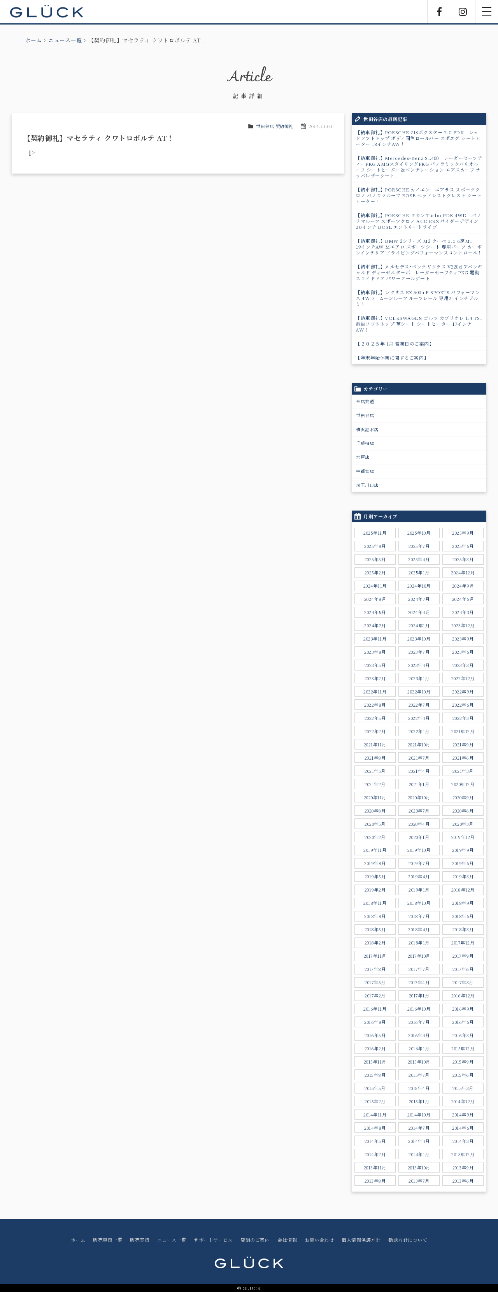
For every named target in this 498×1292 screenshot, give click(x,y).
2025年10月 (418, 533)
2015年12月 (462, 1048)
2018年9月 (463, 903)
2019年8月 (375, 863)
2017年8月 (375, 969)
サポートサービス (213, 1239)
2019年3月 (463, 876)
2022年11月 (374, 691)
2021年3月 (462, 771)
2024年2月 (375, 625)
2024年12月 (463, 572)
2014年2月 (375, 1154)
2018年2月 (375, 942)
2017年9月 (463, 956)
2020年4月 (419, 824)
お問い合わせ (319, 1239)
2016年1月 (419, 1048)
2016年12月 (463, 995)
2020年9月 (463, 797)
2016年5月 (375, 1035)
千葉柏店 (365, 443)
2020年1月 (419, 837)
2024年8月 (375, 599)
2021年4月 (419, 771)
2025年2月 (375, 572)
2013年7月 (419, 1181)
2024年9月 (463, 586)
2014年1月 (419, 1154)
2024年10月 (419, 586)
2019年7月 (419, 863)
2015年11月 (375, 1062)
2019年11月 (374, 850)
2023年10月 (418, 638)
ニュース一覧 (65, 40)
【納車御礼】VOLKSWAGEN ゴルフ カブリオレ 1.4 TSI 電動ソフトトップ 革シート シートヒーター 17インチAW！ (421, 323)
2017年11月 (375, 956)
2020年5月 (375, 824)
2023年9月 (463, 638)
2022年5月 (375, 718)
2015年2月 (375, 1101)
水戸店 (363, 457)
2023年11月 (374, 638)
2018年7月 (419, 916)
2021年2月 (375, 784)
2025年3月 (463, 559)
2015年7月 (419, 1075)
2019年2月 (375, 889)
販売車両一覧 (107, 1239)
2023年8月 (375, 652)
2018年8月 (375, 916)
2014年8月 (375, 1128)
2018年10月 (418, 903)
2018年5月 (375, 929)
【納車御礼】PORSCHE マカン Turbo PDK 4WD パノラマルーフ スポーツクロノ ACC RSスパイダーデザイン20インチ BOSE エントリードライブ (418, 221)
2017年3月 (462, 982)
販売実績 (139, 1239)
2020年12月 (462, 784)
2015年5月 (375, 1088)
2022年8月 (375, 705)
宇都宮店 (365, 471)
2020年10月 (419, 797)
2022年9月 (463, 691)
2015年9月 (463, 1062)
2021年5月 (375, 771)
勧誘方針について (407, 1239)
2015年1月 (419, 1101)
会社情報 (287, 1239)
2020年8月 (375, 811)
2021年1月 (419, 784)
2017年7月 (419, 969)
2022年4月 (419, 718)
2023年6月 (463, 652)
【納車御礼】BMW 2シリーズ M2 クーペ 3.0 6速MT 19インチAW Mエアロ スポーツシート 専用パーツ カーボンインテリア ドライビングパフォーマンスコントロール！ (419, 246)
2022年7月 (419, 705)
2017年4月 (419, 982)
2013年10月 (419, 1167)
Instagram (463, 11)
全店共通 (365, 401)
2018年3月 (463, 929)
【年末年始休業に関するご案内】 (392, 357)
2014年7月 (419, 1128)
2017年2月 (375, 995)
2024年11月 (375, 586)
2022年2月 (375, 731)
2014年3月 (463, 1141)
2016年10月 (418, 1009)
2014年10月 (418, 1114)
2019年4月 (419, 876)
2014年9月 (463, 1114)
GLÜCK (46, 11)
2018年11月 (374, 903)
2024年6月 (463, 599)
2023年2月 (375, 678)
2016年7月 (419, 1022)
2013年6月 (463, 1181)
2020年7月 (419, 811)
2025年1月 (419, 572)
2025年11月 (374, 533)
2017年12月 (462, 942)
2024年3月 (463, 612)
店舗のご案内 (255, 1239)
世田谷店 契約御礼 (274, 126)
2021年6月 (463, 758)
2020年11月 (375, 797)
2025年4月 (419, 559)
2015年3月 (462, 1088)
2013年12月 (462, 1154)
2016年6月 (463, 1022)
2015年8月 (375, 1075)
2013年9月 (463, 1167)
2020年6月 (463, 811)
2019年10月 (418, 850)
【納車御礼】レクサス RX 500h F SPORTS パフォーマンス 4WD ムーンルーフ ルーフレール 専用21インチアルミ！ (418, 298)
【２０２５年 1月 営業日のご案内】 (395, 343)
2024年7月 (419, 599)
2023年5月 (375, 665)
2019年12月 (463, 837)
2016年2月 (375, 1048)
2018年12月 (463, 889)
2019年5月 (375, 876)
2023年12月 (463, 625)
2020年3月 (462, 824)
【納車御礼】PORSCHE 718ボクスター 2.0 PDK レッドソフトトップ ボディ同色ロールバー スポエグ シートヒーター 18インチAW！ (418, 138)
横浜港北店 (367, 429)
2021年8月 (375, 758)
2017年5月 (375, 982)
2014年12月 (463, 1101)
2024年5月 (375, 612)
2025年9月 (463, 533)
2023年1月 (419, 678)
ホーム (33, 40)
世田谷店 (365, 415)
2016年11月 (374, 1009)
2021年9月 (463, 744)
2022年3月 (463, 718)
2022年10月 (418, 691)
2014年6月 (463, 1128)
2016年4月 (419, 1035)
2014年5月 (375, 1141)
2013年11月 (375, 1167)
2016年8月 (375, 1022)
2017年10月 (419, 956)
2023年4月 (419, 665)
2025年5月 (375, 559)
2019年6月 (463, 863)
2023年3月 (463, 665)
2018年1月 (419, 942)
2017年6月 (463, 969)
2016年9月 (463, 1009)
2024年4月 (419, 612)
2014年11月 (374, 1114)
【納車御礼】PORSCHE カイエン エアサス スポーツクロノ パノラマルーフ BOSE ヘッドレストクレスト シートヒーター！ (419, 195)
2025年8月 (375, 546)
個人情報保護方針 (361, 1239)
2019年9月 (463, 850)
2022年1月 (419, 731)
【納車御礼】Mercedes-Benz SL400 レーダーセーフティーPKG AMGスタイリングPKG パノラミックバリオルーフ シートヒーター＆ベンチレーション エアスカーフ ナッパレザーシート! (419, 166)
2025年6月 (463, 546)
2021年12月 (462, 731)
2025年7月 (419, 546)
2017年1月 (419, 995)
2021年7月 (419, 758)
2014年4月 (419, 1141)
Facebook (439, 11)
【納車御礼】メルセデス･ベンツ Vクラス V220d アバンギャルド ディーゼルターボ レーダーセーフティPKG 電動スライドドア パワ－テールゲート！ (419, 272)
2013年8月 (375, 1181)
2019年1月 (419, 889)
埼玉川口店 (367, 485)
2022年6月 (463, 705)
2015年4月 (419, 1088)
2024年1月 (419, 625)
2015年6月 (463, 1075)
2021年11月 (375, 744)
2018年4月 (419, 929)
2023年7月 (419, 652)
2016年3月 (463, 1035)
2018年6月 (463, 916)
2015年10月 (419, 1062)
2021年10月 (419, 744)
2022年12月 (463, 678)
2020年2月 (375, 837)
